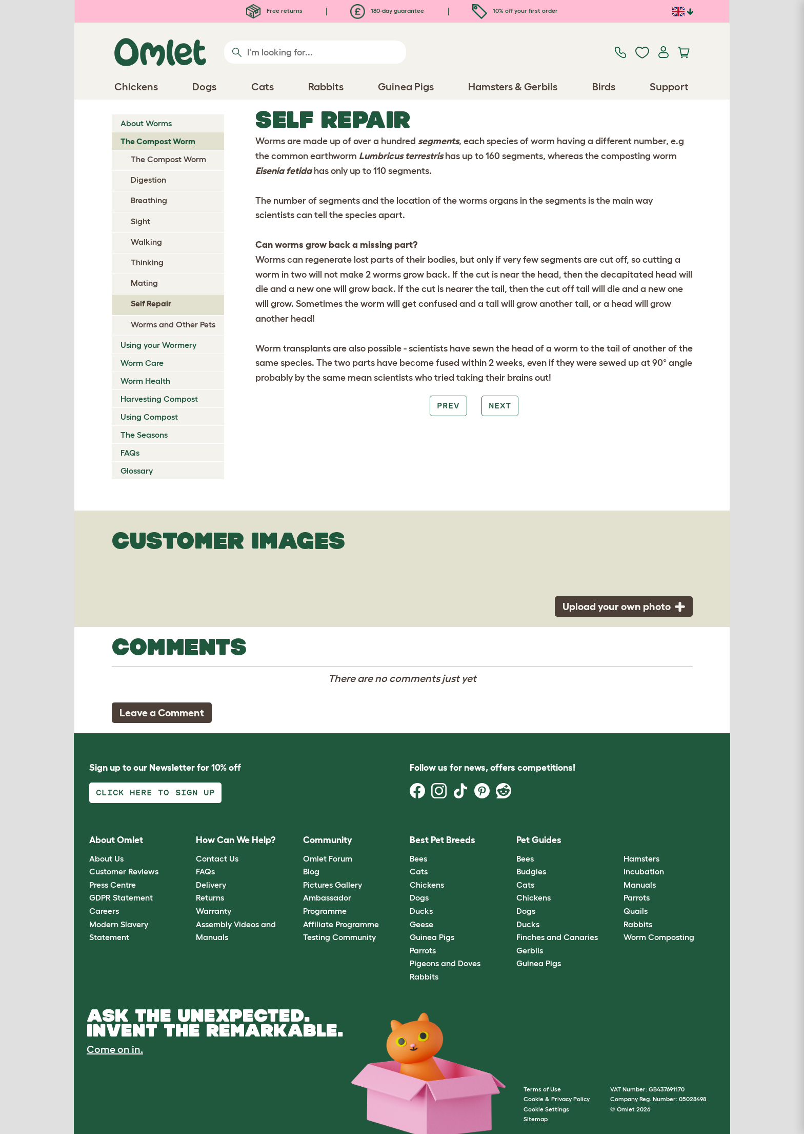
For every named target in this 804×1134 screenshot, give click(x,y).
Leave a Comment (161, 712)
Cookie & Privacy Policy (557, 1099)
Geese (421, 924)
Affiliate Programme (341, 924)
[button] (615, 840)
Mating (144, 282)
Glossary (136, 470)
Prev (448, 405)
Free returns (274, 10)
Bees (418, 858)
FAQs (129, 452)
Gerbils (529, 950)
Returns (210, 897)
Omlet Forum (327, 858)
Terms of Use (542, 1089)
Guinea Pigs (432, 937)
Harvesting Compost (159, 398)
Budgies (531, 871)
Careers (104, 910)
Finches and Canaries (557, 937)
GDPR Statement (121, 897)
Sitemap (536, 1119)
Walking (146, 241)
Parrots (423, 950)
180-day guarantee (387, 10)
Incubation (644, 871)
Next (500, 405)
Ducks (421, 910)
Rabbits (424, 976)
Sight (140, 221)
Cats (419, 871)
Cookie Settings (546, 1109)
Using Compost (149, 416)
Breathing (149, 200)
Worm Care (142, 362)
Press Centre (112, 884)
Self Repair (151, 303)
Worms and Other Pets (173, 324)
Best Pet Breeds (442, 840)
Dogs (419, 897)
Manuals (640, 884)
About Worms (146, 123)
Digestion (148, 179)
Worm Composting (659, 937)
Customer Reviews (123, 871)
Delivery (211, 884)
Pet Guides (538, 840)
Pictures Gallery (332, 884)
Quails (636, 910)
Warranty (213, 910)
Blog (311, 871)
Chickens (427, 884)
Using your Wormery (158, 344)
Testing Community (339, 937)
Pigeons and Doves (445, 963)
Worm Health (145, 380)
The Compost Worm (157, 141)
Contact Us (217, 858)
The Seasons (144, 434)
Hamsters (641, 858)
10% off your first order (515, 10)
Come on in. (115, 1049)
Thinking (147, 262)
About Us (106, 858)
